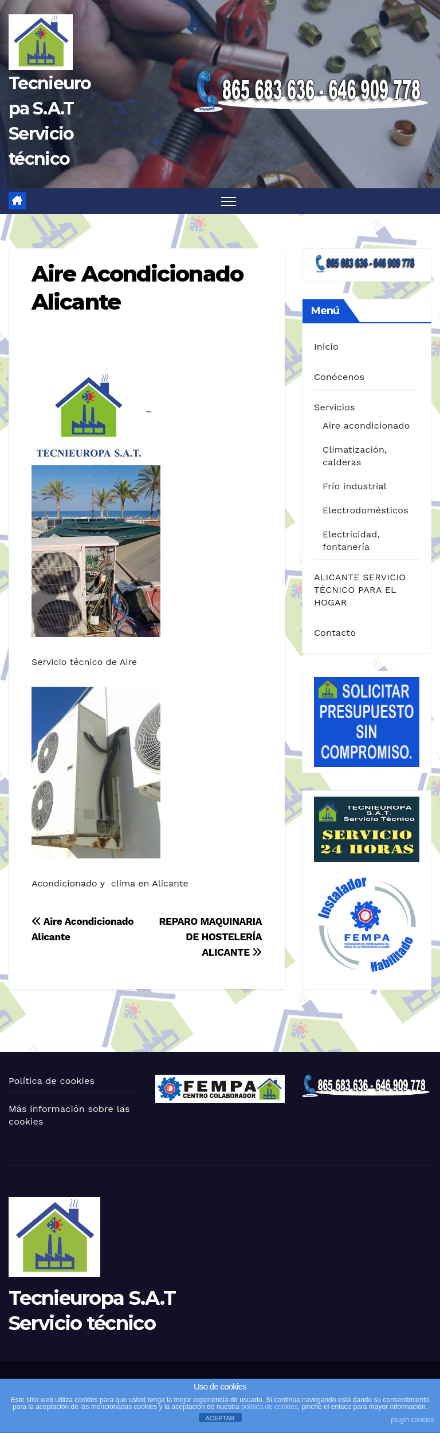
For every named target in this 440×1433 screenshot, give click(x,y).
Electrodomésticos (365, 510)
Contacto (335, 632)
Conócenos (339, 376)
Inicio (326, 346)
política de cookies (269, 1407)
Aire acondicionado (366, 425)
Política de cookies (52, 1080)
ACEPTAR (219, 1418)
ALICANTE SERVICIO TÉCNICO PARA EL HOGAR (360, 590)
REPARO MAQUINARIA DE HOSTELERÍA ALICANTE (210, 937)
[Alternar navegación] (229, 201)
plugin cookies (412, 1420)
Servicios (334, 407)
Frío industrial (355, 486)
